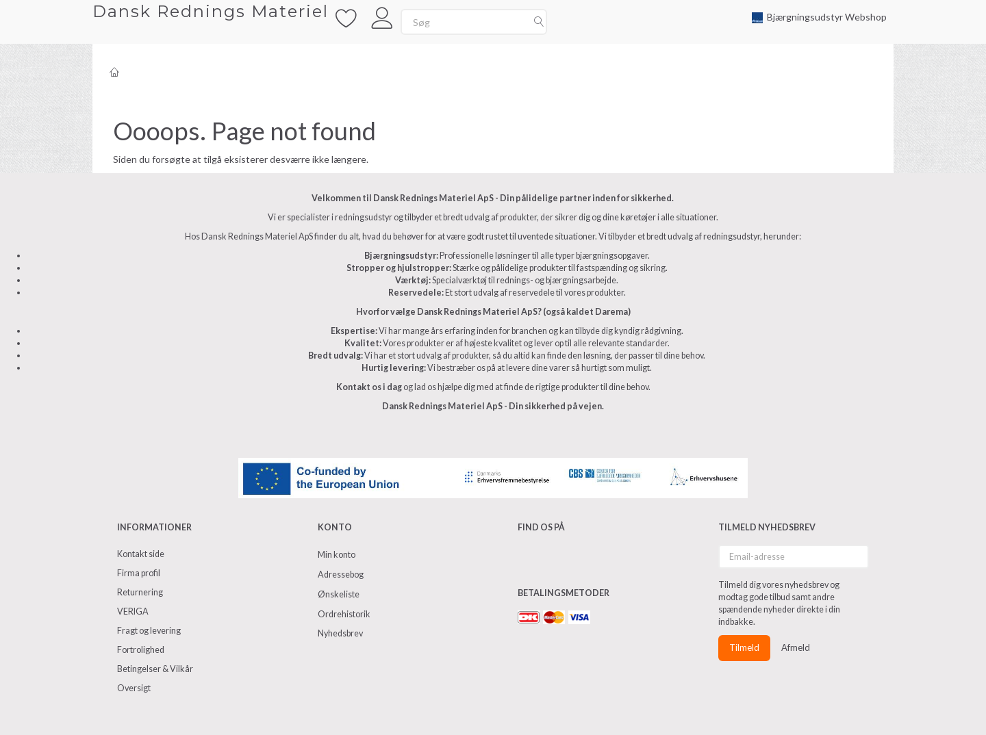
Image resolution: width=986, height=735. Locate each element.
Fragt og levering (149, 631)
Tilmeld (744, 647)
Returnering (140, 592)
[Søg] (539, 22)
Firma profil (138, 573)
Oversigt (134, 688)
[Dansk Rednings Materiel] (210, 11)
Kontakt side (140, 554)
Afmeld (795, 647)
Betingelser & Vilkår (155, 669)
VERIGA (133, 611)
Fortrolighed (140, 650)
